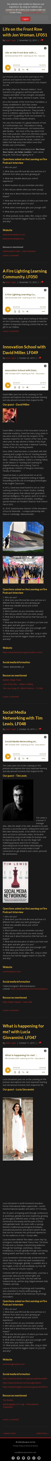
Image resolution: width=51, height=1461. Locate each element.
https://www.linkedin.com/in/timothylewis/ (29, 989)
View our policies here (31, 12)
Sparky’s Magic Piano (12, 680)
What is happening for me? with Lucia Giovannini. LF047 (23, 1031)
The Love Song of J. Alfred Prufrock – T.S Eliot (23, 688)
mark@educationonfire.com (25, 1452)
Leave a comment (11, 255)
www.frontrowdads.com (13, 238)
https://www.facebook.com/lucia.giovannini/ (22, 1382)
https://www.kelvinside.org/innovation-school (22, 652)
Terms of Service (31, 1446)
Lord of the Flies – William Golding (18, 684)
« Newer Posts (9, 1433)
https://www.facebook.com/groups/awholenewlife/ (25, 1378)
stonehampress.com (12, 971)
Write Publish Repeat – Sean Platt (17, 1002)
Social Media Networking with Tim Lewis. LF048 (23, 718)
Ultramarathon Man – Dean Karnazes (19, 251)
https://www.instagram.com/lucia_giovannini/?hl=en (25, 1387)
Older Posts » (42, 1433)
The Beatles (8, 1400)
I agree (25, 19)
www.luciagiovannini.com (14, 1364)
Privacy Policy (18, 1446)
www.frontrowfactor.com (14, 234)
